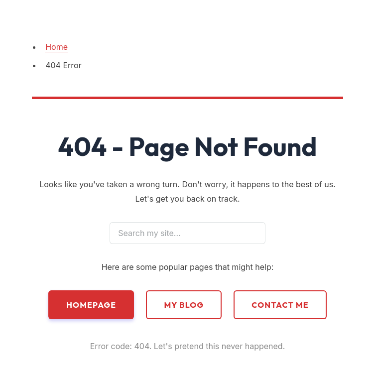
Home (56, 47)
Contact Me (279, 305)
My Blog (184, 305)
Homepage (91, 305)
